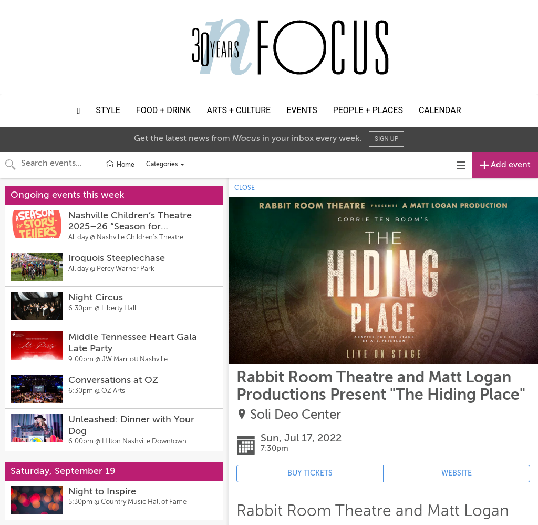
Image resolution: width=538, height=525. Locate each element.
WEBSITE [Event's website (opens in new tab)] (456, 473)
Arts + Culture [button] (238, 110)
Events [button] (301, 110)
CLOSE (244, 187)
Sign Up (386, 139)
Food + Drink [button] (163, 110)
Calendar (440, 110)
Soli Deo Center (295, 415)
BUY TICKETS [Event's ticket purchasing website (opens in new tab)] (310, 473)
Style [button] (108, 110)
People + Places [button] (368, 110)
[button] (78, 110)
